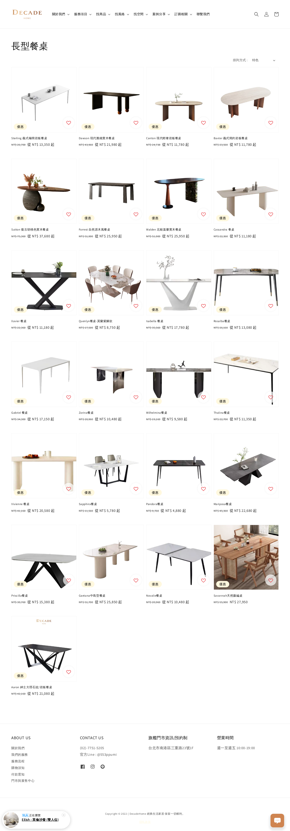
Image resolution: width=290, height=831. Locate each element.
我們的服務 (19, 755)
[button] (256, 14)
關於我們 (58, 14)
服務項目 (80, 14)
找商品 (101, 14)
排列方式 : (240, 60)
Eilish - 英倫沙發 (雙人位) (40, 821)
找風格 (120, 14)
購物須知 (17, 768)
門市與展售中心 (22, 781)
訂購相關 (181, 14)
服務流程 (17, 761)
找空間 (139, 14)
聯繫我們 (203, 14)
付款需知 (17, 774)
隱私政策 (145, 822)
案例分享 (159, 14)
